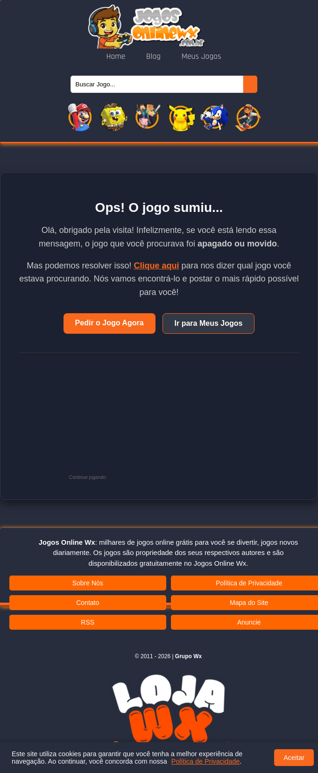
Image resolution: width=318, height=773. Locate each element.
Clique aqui (156, 265)
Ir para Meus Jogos (209, 323)
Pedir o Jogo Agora (109, 323)
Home (116, 56)
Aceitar (293, 757)
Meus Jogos (201, 56)
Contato (87, 602)
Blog (154, 56)
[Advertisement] (179, 420)
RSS (87, 622)
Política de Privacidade (205, 761)
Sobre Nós (87, 583)
